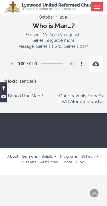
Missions (28, 162)
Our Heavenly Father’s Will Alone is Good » (81, 98)
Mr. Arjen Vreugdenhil (62, 34)
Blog (80, 162)
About (12, 156)
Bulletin (89, 156)
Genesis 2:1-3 (76, 46)
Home (66, 162)
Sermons (30, 156)
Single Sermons (60, 40)
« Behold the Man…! (23, 95)
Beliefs (48, 156)
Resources (49, 162)
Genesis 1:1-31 (49, 46)
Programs (69, 156)
